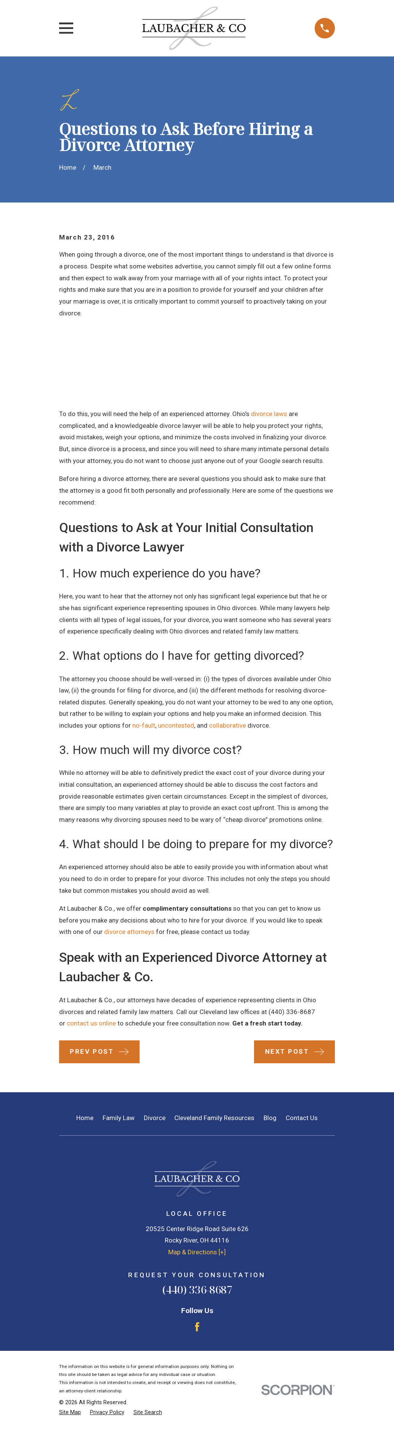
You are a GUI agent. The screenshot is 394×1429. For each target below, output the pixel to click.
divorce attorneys (129, 932)
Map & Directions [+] (197, 1252)
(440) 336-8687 (292, 1012)
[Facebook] (197, 1326)
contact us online (91, 1023)
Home (84, 1118)
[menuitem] (70, 1413)
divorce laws (269, 414)
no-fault (143, 725)
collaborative (227, 725)
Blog (270, 1118)
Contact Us (302, 1118)
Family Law (119, 1118)
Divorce (155, 1118)
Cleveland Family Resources (214, 1118)
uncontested (176, 725)
